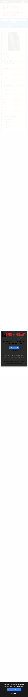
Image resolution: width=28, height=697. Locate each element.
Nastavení (10, 689)
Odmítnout (14, 693)
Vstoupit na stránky (14, 347)
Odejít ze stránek (14, 350)
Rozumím (17, 689)
